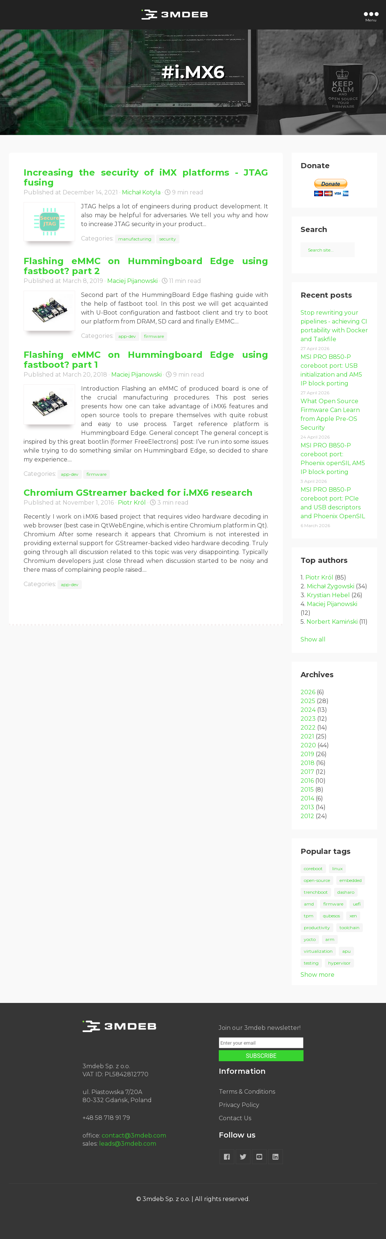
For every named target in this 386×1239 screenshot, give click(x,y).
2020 (308, 745)
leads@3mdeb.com (127, 1143)
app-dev (127, 336)
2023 (308, 718)
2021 (307, 736)
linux (337, 868)
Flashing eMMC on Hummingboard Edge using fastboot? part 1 (146, 359)
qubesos (331, 915)
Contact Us (235, 1118)
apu (346, 951)
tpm (308, 915)
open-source (317, 880)
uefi (357, 904)
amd (309, 904)
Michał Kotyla (141, 192)
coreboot (313, 868)
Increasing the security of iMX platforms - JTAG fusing (146, 177)
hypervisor (339, 963)
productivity (317, 927)
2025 (308, 701)
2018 (308, 762)
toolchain (349, 927)
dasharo (345, 892)
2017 (307, 771)
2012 (307, 816)
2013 (307, 807)
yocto (310, 939)
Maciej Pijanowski (132, 280)
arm (329, 939)
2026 (308, 692)
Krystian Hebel (328, 595)
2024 (308, 709)
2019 (307, 754)
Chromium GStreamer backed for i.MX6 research (138, 492)
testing (311, 963)
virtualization (318, 951)
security (167, 239)
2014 (307, 798)
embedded (351, 880)
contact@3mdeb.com (134, 1135)
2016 (307, 780)
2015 (307, 789)
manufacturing (134, 239)
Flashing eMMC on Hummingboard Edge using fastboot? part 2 (146, 266)
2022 (308, 727)
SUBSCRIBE (261, 1055)
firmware (154, 336)
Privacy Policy (239, 1104)
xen (353, 915)
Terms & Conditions (247, 1091)
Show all (313, 639)
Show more (317, 974)
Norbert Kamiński (332, 621)
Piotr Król (132, 502)
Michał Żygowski (330, 586)
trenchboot (316, 892)
